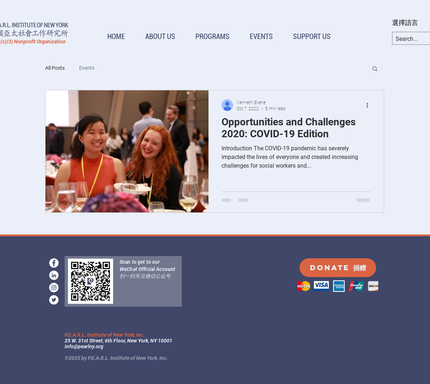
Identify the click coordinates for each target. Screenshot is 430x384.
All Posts (55, 68)
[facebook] (54, 263)
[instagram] (54, 287)
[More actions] (369, 105)
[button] (160, 37)
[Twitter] (54, 300)
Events (86, 68)
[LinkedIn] (54, 275)
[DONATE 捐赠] (338, 267)
